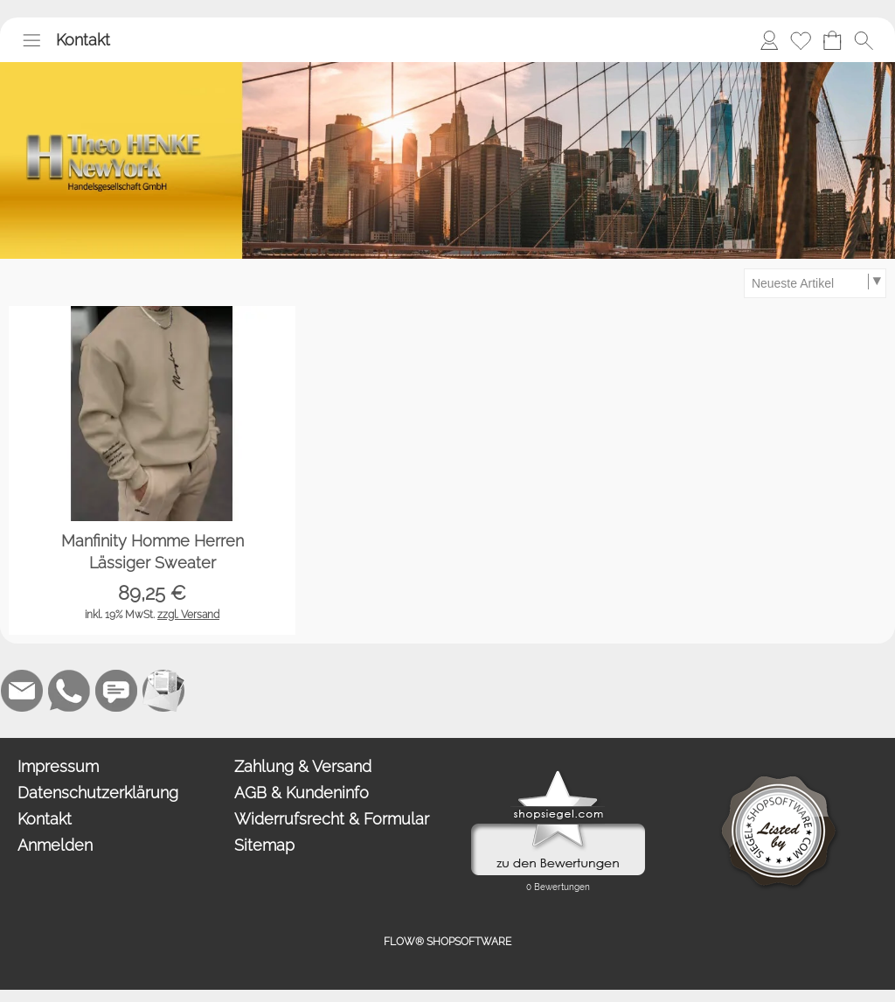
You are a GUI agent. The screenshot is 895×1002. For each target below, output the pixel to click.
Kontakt (83, 40)
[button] (31, 40)
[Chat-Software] (116, 691)
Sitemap (264, 845)
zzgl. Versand (188, 615)
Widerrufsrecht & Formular (331, 819)
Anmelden (55, 845)
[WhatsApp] (69, 691)
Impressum (58, 766)
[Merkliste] (800, 40)
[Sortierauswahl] (815, 283)
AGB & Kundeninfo (301, 792)
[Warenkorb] (832, 40)
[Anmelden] (769, 40)
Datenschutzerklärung (97, 792)
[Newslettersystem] (163, 691)
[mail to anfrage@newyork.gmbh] (22, 691)
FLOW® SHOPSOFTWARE (447, 942)
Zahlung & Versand (302, 766)
